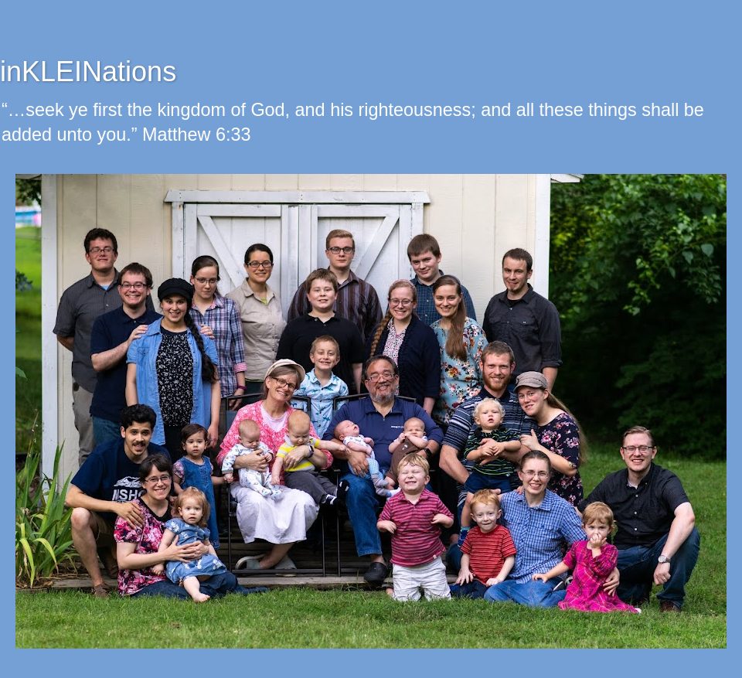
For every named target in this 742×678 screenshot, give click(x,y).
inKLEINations (88, 71)
